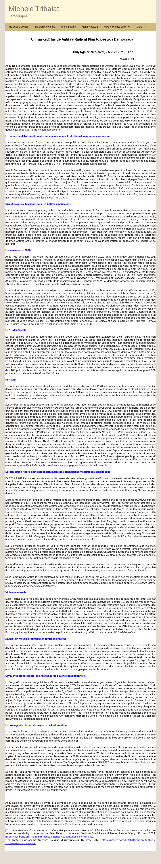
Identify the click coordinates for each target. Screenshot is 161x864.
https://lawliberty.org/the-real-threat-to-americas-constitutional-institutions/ (49, 836)
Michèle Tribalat (33, 8)
